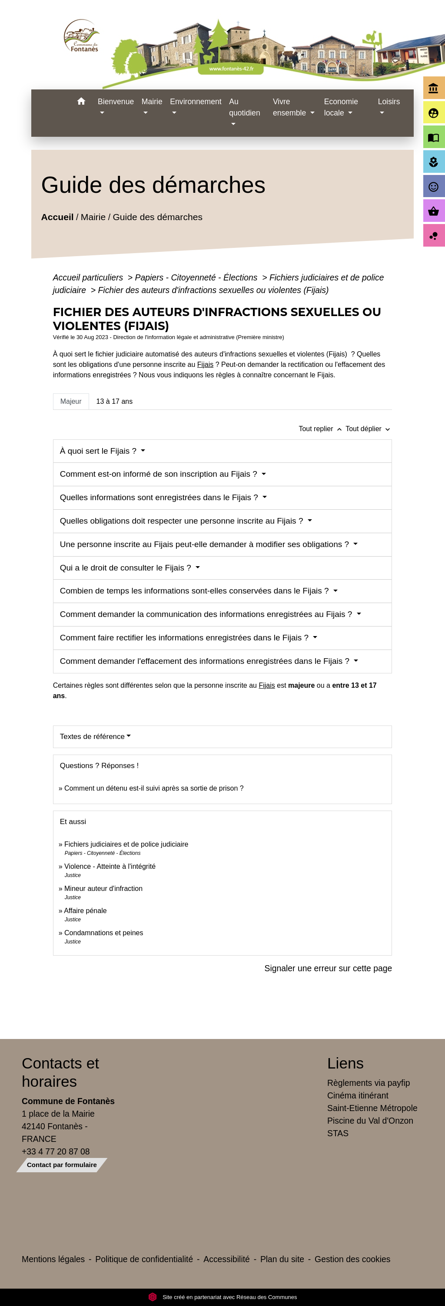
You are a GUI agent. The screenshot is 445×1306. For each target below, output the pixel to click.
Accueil (57, 217)
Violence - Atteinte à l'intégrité (110, 866)
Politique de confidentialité (144, 1259)
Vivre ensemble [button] (290, 107)
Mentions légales (53, 1259)
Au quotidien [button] (244, 107)
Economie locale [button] (341, 107)
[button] (81, 102)
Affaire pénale (85, 910)
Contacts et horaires (60, 1072)
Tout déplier (368, 428)
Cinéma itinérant (358, 1095)
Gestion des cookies (352, 1259)
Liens (345, 1063)
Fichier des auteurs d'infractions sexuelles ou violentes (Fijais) (213, 290)
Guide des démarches (158, 217)
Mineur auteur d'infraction (103, 888)
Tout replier (322, 428)
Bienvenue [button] (116, 101)
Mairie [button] (152, 101)
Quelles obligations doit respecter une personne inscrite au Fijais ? (183, 520)
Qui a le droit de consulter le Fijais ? (126, 567)
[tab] (71, 401)
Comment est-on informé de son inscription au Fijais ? (159, 473)
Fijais (205, 364)
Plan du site (282, 1259)
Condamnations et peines (103, 933)
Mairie (93, 217)
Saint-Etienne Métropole (372, 1108)
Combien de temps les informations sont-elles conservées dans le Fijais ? (195, 590)
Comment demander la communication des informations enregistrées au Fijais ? (207, 614)
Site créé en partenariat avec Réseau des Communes (222, 1297)
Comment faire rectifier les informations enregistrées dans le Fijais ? (185, 637)
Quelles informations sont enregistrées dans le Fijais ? (160, 497)
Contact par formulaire (62, 1164)
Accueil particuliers (89, 277)
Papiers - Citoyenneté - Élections (197, 277)
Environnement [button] (195, 101)
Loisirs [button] (389, 101)
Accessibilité (226, 1259)
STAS (338, 1133)
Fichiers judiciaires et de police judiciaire (126, 844)
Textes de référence (92, 736)
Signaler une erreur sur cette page (328, 968)
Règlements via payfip (368, 1083)
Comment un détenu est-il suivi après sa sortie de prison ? (154, 788)
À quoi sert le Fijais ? (99, 450)
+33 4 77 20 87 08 (56, 1151)
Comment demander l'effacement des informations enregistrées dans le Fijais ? (206, 661)
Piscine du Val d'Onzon (370, 1120)
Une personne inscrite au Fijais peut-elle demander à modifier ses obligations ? (206, 544)
